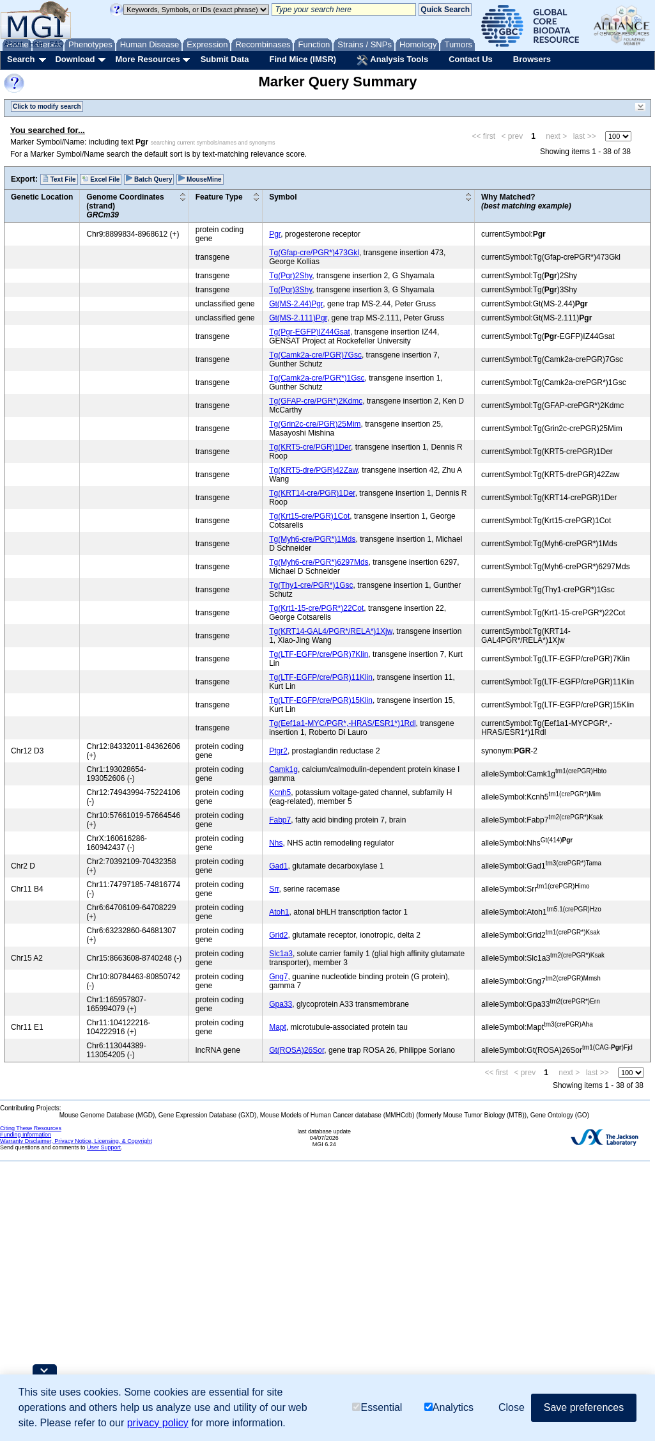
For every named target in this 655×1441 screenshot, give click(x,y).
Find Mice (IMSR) (302, 59)
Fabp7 (280, 819)
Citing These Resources (30, 1128)
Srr (274, 889)
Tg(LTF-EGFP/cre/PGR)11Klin (321, 677)
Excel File (100, 179)
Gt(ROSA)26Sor (296, 1050)
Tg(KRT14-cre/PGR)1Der (312, 493)
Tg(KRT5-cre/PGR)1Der (310, 447)
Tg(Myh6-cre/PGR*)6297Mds (318, 562)
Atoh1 (279, 912)
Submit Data (225, 59)
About (13, 43)
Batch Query (149, 179)
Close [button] (511, 1407)
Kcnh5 (280, 792)
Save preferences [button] (584, 1407)
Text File (59, 179)
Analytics (449, 1407)
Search (21, 59)
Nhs (275, 843)
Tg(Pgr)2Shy (290, 275)
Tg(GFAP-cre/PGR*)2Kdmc (315, 401)
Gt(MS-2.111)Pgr (298, 317)
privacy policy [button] (158, 1422)
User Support (104, 1147)
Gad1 (278, 866)
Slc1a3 (281, 953)
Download (75, 59)
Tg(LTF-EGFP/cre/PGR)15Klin (321, 700)
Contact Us (471, 59)
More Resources (147, 59)
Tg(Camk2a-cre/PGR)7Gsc (315, 354)
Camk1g (283, 769)
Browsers (532, 59)
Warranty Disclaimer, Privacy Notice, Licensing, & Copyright (76, 1141)
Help (36, 43)
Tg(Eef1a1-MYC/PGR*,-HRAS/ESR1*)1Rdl (342, 723)
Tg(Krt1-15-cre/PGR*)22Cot (316, 608)
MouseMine (199, 179)
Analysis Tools (392, 60)
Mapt (277, 1027)
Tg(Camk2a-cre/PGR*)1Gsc (316, 378)
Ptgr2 (278, 750)
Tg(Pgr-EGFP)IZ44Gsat (309, 331)
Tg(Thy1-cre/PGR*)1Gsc (311, 585)
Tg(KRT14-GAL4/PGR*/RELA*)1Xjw (330, 631)
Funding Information (25, 1134)
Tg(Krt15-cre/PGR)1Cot (309, 516)
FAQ (57, 43)
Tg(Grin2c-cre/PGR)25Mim (314, 424)
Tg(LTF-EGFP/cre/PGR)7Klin (318, 654)
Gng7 (278, 976)
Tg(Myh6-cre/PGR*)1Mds (312, 539)
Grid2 (278, 935)
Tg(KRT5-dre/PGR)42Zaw (313, 470)
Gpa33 (280, 1004)
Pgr (275, 234)
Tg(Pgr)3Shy (290, 289)
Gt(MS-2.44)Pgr (296, 303)
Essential (377, 1407)
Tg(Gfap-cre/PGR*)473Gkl (314, 252)
